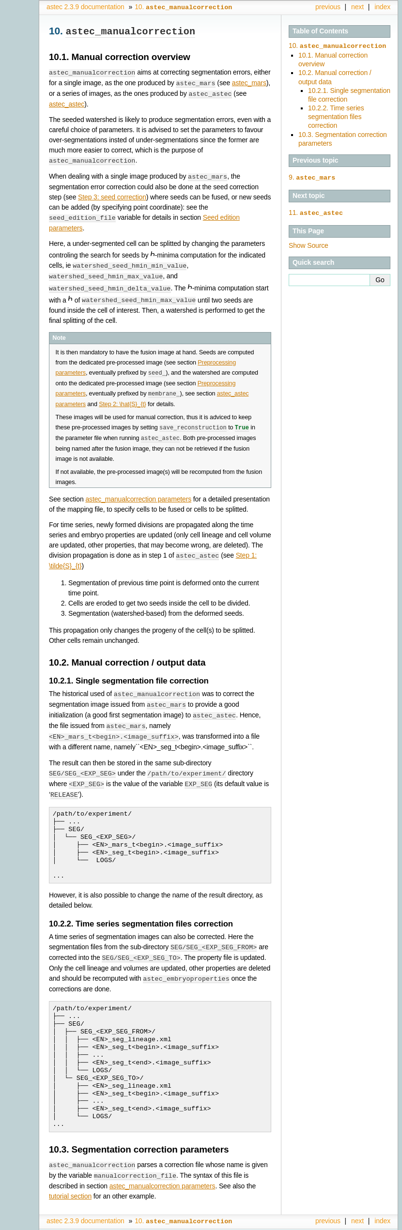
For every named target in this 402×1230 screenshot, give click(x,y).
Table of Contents (320, 31)
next (357, 7)
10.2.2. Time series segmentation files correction (336, 115)
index (382, 7)
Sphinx (371, 1223)
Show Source (308, 243)
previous (327, 7)
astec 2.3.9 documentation (85, 7)
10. (337, 45)
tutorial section (70, 1183)
